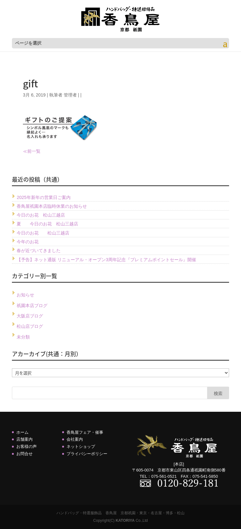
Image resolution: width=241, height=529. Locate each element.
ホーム (22, 432)
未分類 (23, 336)
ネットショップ (81, 446)
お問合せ (24, 453)
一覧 (36, 151)
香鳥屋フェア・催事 (85, 432)
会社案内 (75, 439)
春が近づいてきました (39, 250)
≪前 (27, 151)
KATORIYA (124, 520)
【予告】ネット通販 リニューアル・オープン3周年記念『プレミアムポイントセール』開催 (106, 259)
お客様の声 (26, 446)
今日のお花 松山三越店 (41, 215)
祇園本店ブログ (32, 305)
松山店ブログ (30, 326)
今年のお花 (28, 241)
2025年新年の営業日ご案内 (43, 197)
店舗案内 (24, 439)
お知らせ (25, 294)
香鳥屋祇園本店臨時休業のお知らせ (52, 206)
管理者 (70, 94)
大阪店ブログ (30, 315)
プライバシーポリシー (87, 453)
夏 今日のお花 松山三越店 (47, 223)
